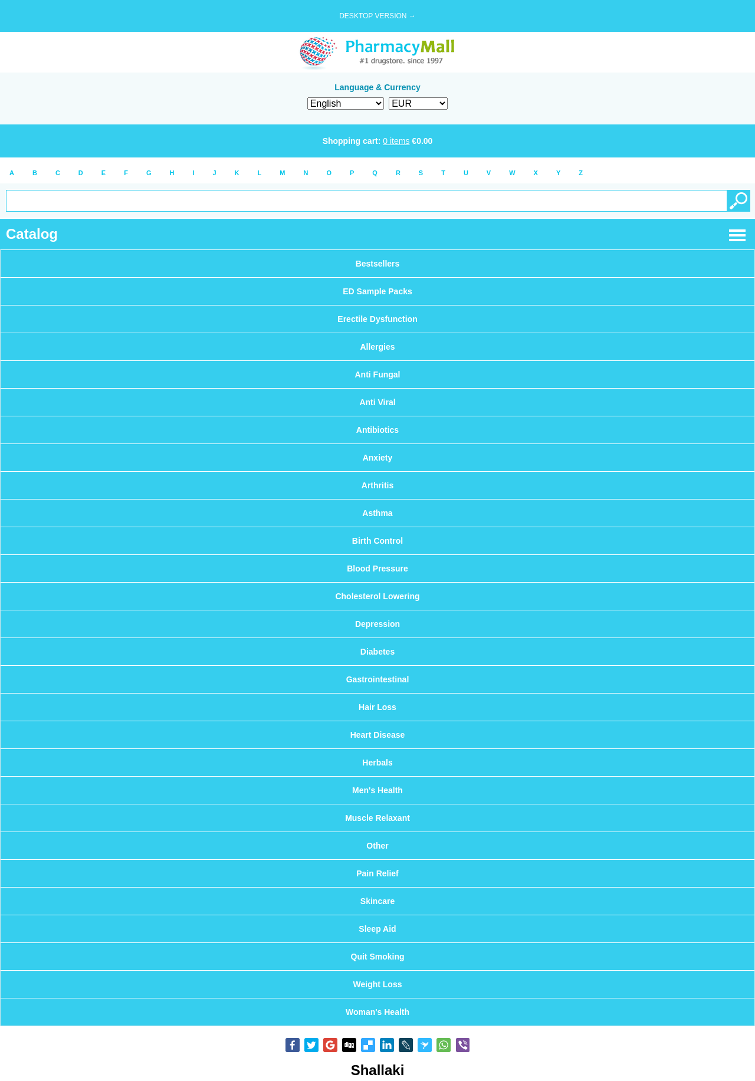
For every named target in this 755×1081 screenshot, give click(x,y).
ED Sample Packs (377, 291)
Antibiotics (377, 430)
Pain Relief (377, 873)
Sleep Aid (377, 929)
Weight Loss (377, 984)
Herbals (377, 762)
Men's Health (377, 790)
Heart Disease (377, 735)
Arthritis (377, 485)
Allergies (377, 346)
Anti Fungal (378, 374)
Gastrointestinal (377, 679)
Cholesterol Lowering (377, 596)
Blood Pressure (377, 568)
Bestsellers (378, 263)
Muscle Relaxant (377, 818)
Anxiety (378, 457)
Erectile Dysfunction (377, 319)
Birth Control (377, 541)
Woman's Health (377, 1012)
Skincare (377, 901)
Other (377, 845)
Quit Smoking (378, 956)
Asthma (377, 513)
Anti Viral (377, 402)
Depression (377, 624)
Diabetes (377, 651)
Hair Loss (377, 707)
